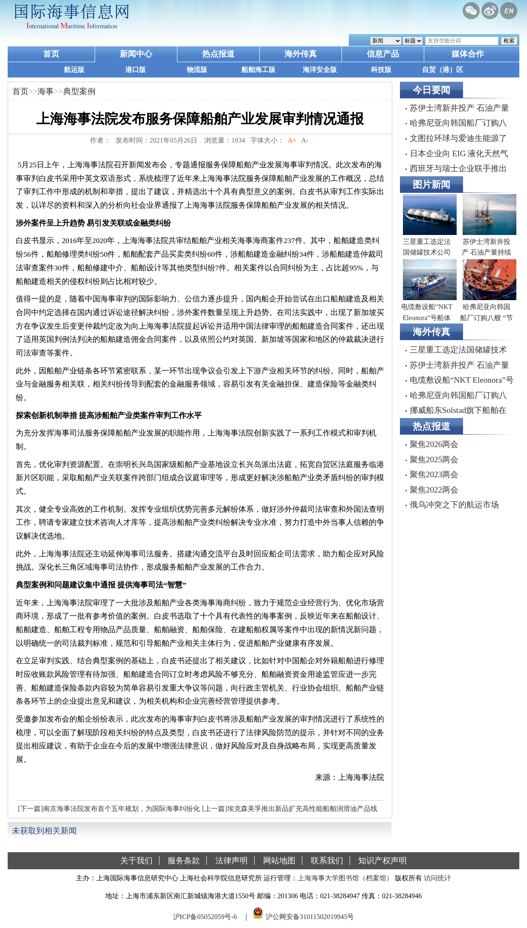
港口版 (135, 69)
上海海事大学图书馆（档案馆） (345, 878)
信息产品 (383, 53)
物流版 (197, 69)
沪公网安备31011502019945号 (310, 916)
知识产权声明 (382, 860)
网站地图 (279, 860)
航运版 (74, 69)
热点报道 (218, 53)
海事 (46, 91)
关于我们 (136, 860)
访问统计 (437, 878)
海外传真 (300, 53)
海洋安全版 (320, 69)
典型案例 (79, 91)
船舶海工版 (258, 69)
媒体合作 (468, 53)
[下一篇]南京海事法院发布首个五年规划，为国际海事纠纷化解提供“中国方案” (108, 811)
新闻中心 (136, 53)
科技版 (381, 69)
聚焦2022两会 (434, 489)
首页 (51, 53)
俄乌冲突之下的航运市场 (454, 504)
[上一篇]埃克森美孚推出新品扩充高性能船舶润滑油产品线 (289, 808)
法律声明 (231, 860)
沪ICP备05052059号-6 (205, 916)
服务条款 (184, 860)
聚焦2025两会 (434, 459)
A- (305, 140)
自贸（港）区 (442, 69)
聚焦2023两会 (434, 474)
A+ (292, 140)
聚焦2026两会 (434, 444)
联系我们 (327, 860)
